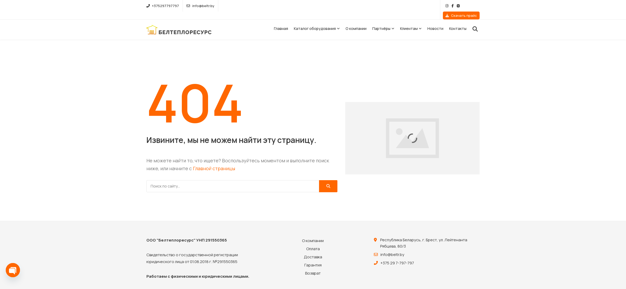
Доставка (313, 249)
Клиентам (409, 20)
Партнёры (381, 20)
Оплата (313, 241)
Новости (435, 20)
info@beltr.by (200, 5)
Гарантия (313, 257)
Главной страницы (214, 160)
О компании (356, 20)
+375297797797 (162, 5)
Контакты (457, 20)
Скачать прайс (461, 5)
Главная (281, 20)
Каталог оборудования (315, 20)
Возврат (313, 265)
